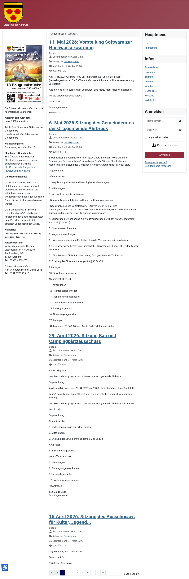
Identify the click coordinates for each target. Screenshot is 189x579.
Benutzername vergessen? (158, 166)
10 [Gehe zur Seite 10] (108, 572)
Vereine (149, 81)
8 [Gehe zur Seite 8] (98, 572)
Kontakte (149, 95)
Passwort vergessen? (156, 162)
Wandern (149, 86)
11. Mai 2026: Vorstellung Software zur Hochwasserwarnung (90, 44)
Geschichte (151, 91)
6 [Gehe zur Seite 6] (88, 572)
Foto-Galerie (151, 67)
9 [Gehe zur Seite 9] (103, 572)
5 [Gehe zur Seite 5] (83, 572)
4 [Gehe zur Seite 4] (78, 572)
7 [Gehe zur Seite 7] (93, 572)
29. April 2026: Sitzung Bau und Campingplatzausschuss (82, 338)
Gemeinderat (70, 355)
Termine (149, 76)
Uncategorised (71, 61)
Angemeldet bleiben (158, 137)
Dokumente (151, 72)
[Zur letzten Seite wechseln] (120, 572)
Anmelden (164, 154)
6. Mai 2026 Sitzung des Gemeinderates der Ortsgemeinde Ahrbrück (91, 125)
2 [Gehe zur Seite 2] (68, 572)
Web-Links (150, 100)
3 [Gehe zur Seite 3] (73, 572)
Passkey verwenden (165, 145)
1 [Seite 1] (62, 572)
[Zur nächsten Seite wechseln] (114, 572)
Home (148, 43)
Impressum (151, 47)
